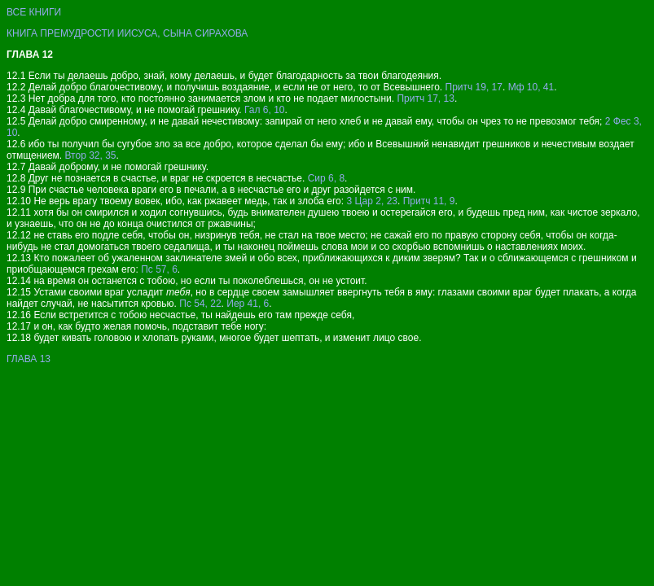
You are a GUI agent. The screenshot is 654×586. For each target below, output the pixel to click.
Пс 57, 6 (159, 269)
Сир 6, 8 (326, 178)
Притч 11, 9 (429, 201)
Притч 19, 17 (474, 87)
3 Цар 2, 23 (371, 201)
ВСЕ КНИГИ (34, 12)
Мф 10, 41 (531, 87)
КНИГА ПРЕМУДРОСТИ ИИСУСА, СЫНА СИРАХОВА (127, 33)
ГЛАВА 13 (28, 359)
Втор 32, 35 (90, 155)
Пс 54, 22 (200, 303)
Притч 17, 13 (425, 98)
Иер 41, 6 (247, 303)
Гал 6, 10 (264, 110)
